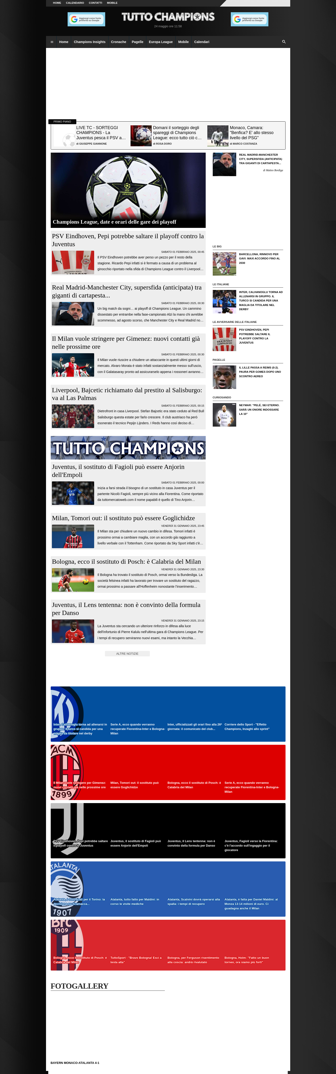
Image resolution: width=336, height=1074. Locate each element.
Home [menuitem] (63, 42)
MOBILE (112, 2)
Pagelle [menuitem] (137, 42)
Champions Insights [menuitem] (90, 42)
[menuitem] (51, 42)
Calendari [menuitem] (201, 42)
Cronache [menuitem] (118, 42)
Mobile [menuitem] (183, 42)
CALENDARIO (75, 2)
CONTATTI (95, 2)
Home (57, 2)
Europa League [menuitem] (161, 42)
